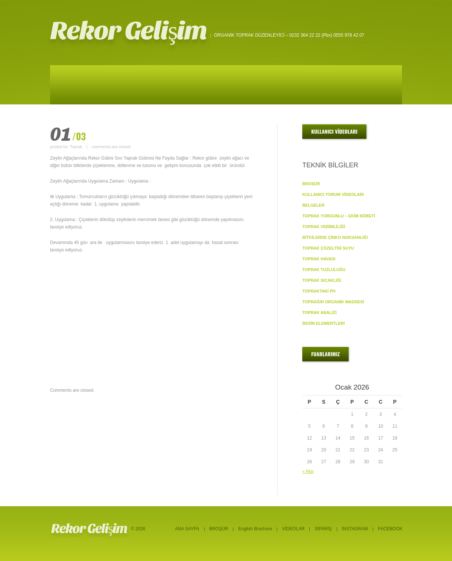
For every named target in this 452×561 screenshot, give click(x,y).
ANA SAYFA (187, 528)
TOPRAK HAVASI (318, 259)
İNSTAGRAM (355, 528)
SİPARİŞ (323, 528)
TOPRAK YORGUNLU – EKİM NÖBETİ (338, 216)
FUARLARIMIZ (325, 354)
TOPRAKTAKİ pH (318, 291)
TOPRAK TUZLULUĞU (324, 269)
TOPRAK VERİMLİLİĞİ (323, 226)
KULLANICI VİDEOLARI (334, 131)
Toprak (76, 146)
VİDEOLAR (293, 528)
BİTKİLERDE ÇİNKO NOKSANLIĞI (335, 237)
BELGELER (313, 205)
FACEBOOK (390, 528)
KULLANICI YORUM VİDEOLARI (333, 194)
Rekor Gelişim (128, 31)
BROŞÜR (311, 183)
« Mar (308, 471)
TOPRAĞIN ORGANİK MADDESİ (333, 302)
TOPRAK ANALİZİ (319, 312)
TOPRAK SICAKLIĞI (321, 280)
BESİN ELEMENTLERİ (323, 323)
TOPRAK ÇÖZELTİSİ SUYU (328, 248)
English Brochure (255, 528)
